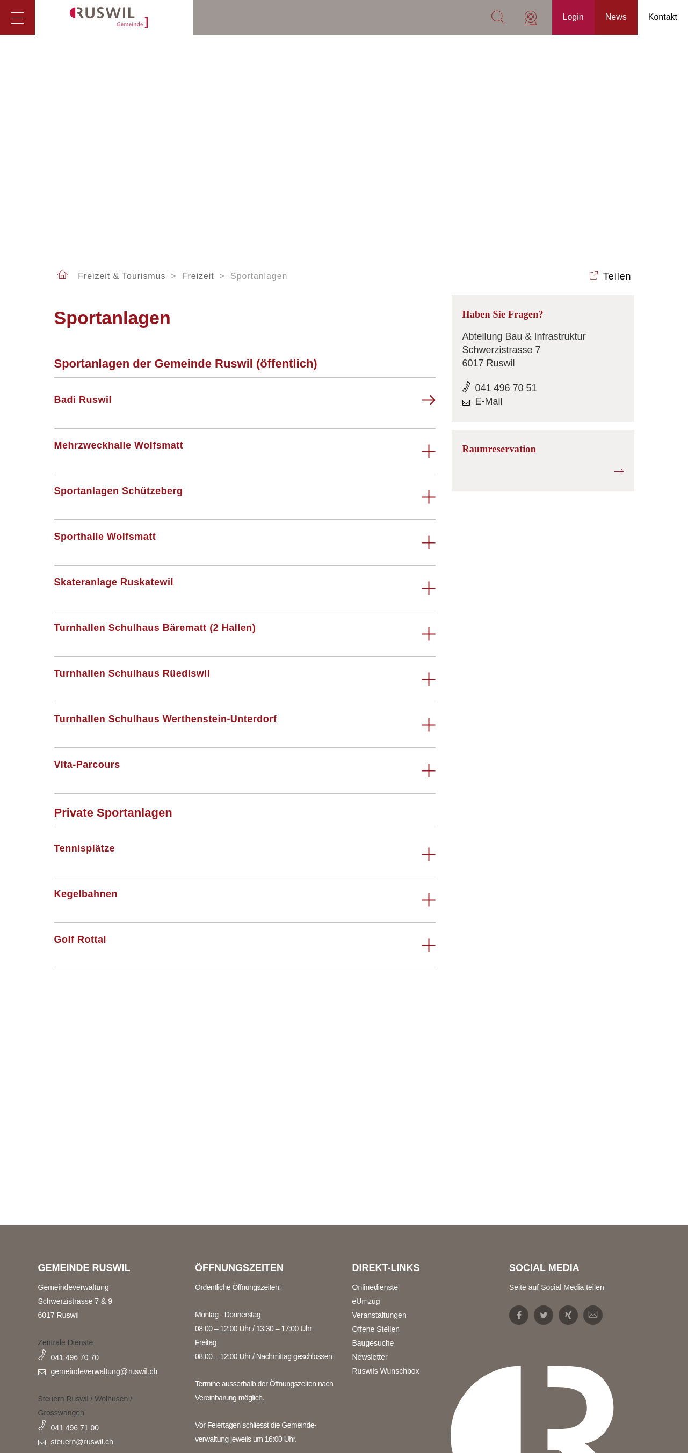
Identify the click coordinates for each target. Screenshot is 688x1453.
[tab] (245, 405)
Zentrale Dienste (65, 1342)
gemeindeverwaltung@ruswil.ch (104, 1371)
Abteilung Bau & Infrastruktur (524, 336)
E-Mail (489, 401)
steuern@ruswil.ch (82, 1441)
